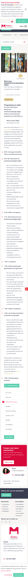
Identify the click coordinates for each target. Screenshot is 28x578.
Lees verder (19, 16)
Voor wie (8, 397)
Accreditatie (9, 424)
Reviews (8, 420)
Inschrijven (6, 48)
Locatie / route (10, 415)
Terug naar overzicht (7, 34)
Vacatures (18, 515)
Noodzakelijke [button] (8, 575)
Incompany (9, 429)
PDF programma (12, 385)
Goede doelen (19, 506)
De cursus (8, 393)
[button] (24, 41)
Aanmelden (6, 495)
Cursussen (4, 506)
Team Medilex (19, 513)
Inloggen (22, 21)
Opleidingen (5, 511)
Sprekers (8, 406)
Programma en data (11, 402)
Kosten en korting (11, 411)
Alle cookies (18, 575)
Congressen (5, 504)
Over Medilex (19, 504)
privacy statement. (6, 571)
